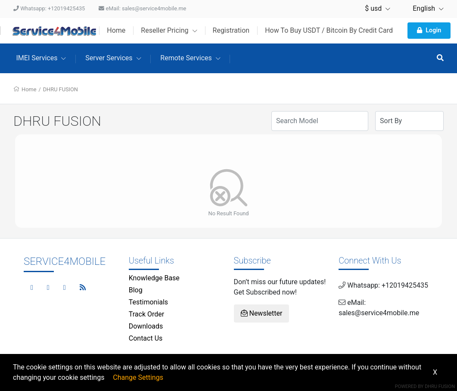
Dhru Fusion (440, 386)
